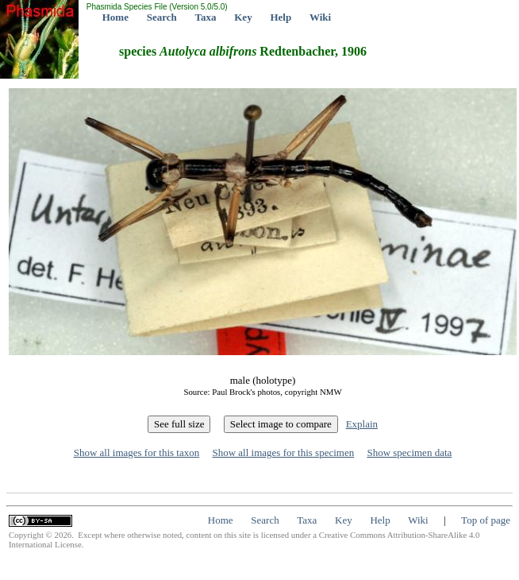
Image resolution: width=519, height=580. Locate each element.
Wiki (320, 17)
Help (280, 17)
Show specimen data (409, 452)
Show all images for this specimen (283, 452)
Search (162, 17)
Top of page (485, 520)
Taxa (206, 17)
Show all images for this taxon (137, 452)
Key (243, 17)
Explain (362, 424)
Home (115, 17)
